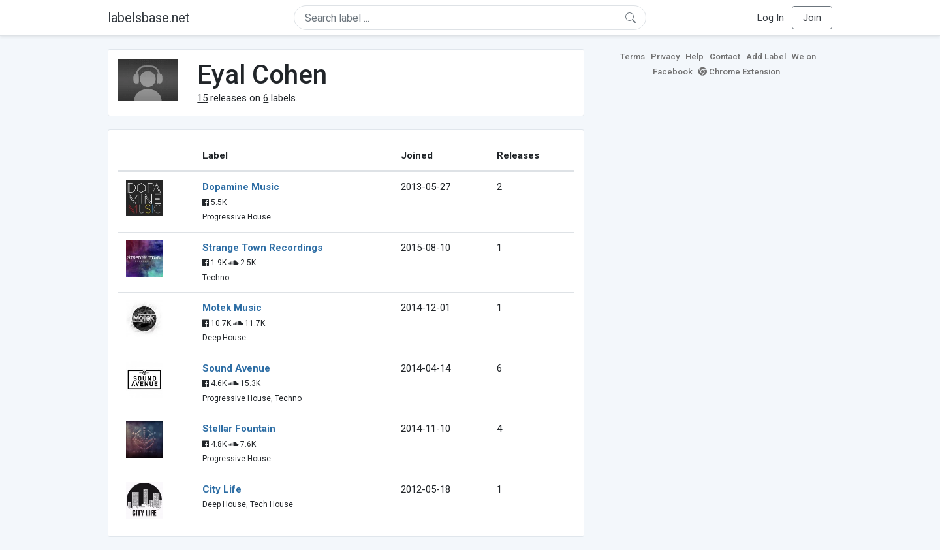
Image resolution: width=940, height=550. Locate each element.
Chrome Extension (739, 71)
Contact (725, 56)
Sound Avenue (236, 368)
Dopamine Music (240, 187)
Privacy (665, 56)
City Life (222, 489)
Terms (632, 56)
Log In (770, 18)
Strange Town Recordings (262, 247)
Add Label (766, 56)
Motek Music (232, 308)
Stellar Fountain (238, 428)
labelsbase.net (149, 17)
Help (694, 56)
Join (812, 18)
